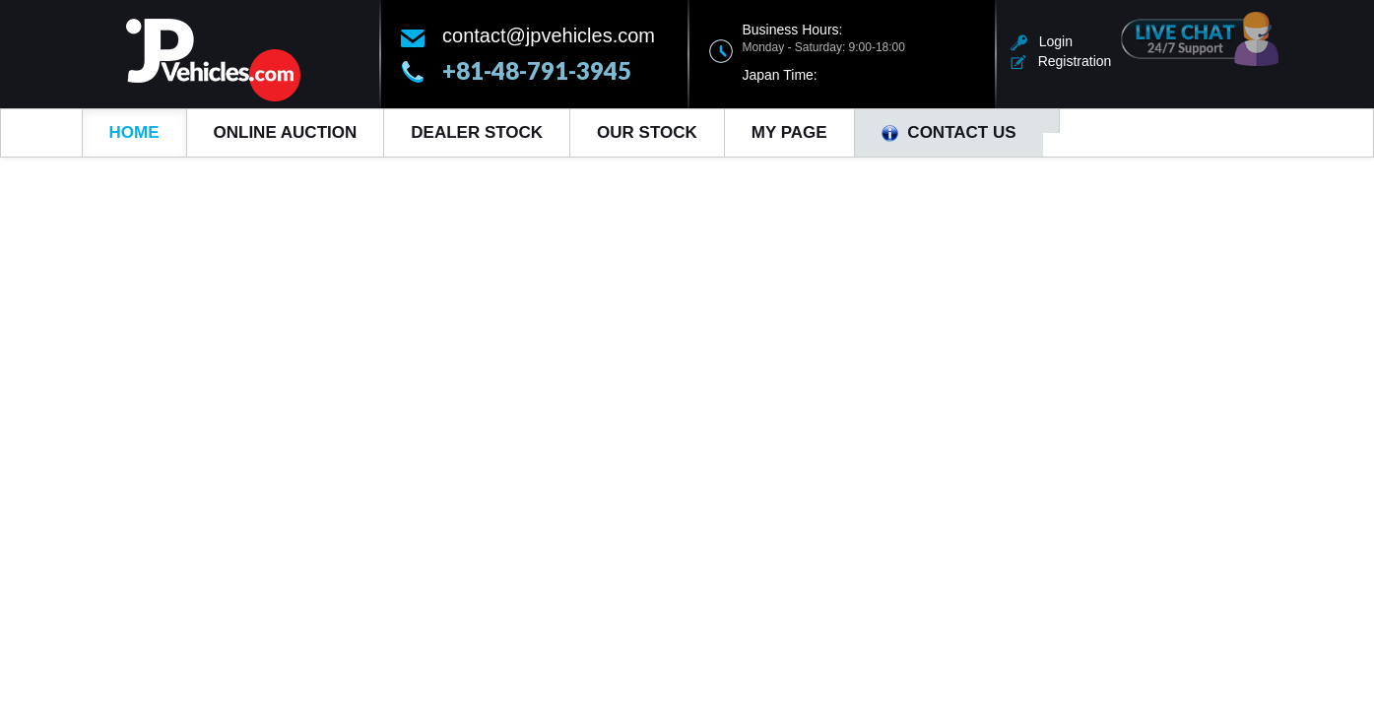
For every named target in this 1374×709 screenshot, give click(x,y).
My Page (789, 132)
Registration (1061, 61)
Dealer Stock (477, 132)
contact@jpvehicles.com (548, 35)
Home (134, 132)
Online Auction (286, 132)
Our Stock (647, 132)
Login (1042, 41)
